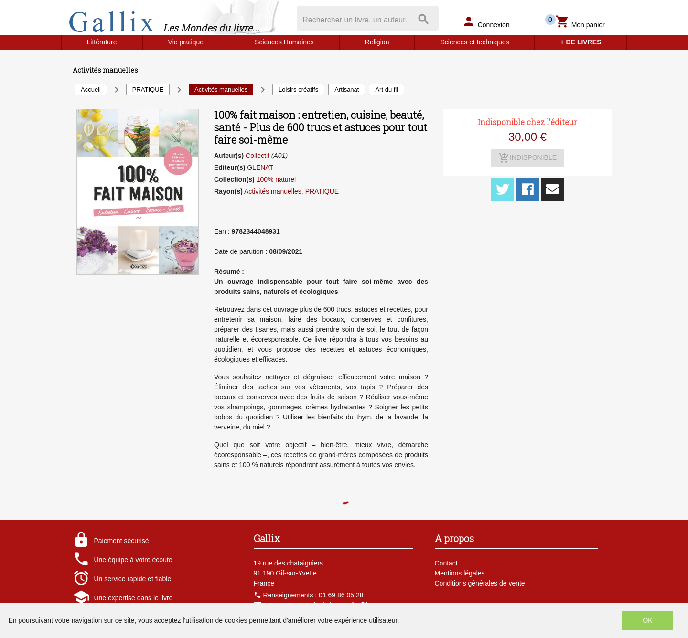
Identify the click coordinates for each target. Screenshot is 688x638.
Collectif (257, 155)
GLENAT (260, 167)
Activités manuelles (272, 191)
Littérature (102, 42)
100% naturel (276, 179)
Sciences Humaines (284, 42)
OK (647, 620)
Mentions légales (460, 573)
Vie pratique (186, 42)
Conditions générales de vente (480, 583)
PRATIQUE (322, 191)
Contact (446, 563)
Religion (377, 42)
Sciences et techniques (474, 42)
